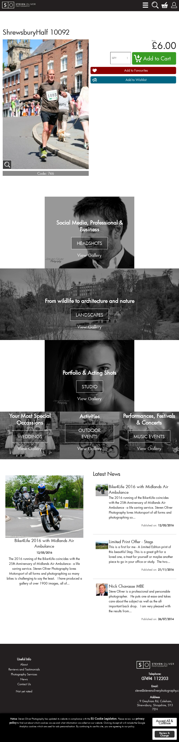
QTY (114, 58)
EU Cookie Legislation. (104, 718)
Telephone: (155, 674)
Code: (42, 173)
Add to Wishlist (136, 80)
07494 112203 (154, 678)
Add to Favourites (136, 70)
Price (154, 40)
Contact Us (24, 684)
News (24, 679)
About (24, 664)
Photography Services (24, 674)
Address (155, 697)
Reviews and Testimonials (24, 669)
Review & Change (164, 734)
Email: (154, 686)
